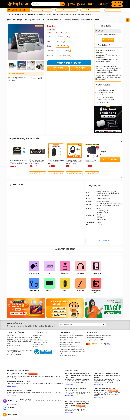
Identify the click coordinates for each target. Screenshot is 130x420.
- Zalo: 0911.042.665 (50, 383)
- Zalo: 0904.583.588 (54, 401)
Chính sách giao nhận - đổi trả (68, 340)
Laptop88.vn (11, 335)
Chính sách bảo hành (66, 344)
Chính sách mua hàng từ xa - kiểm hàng (71, 335)
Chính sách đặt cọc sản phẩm (68, 337)
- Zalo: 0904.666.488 (56, 392)
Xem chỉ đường (11, 378)
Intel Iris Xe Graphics (63, 50)
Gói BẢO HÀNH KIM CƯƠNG (104, 59)
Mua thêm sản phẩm (110, 159)
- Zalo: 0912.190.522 (108, 382)
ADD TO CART (108, 40)
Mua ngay (80, 69)
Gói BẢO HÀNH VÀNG (102, 55)
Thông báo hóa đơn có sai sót (68, 355)
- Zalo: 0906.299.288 (47, 376)
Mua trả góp (58, 69)
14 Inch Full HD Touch (63, 55)
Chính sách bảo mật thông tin (68, 347)
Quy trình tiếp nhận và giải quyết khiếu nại (72, 349)
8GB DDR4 (60, 41)
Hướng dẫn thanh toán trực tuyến (70, 342)
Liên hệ (35, 347)
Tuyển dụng (117, 5)
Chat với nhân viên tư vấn (69, 63)
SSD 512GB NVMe (62, 46)
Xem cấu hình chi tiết (103, 241)
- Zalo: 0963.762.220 (81, 382)
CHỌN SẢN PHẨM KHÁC (37, 173)
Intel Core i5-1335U (63, 36)
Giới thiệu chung (38, 335)
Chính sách (117, 2)
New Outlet (51, 29)
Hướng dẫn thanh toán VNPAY (95, 340)
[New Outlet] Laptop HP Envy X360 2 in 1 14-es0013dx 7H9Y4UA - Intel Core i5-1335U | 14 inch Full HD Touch (18, 162)
